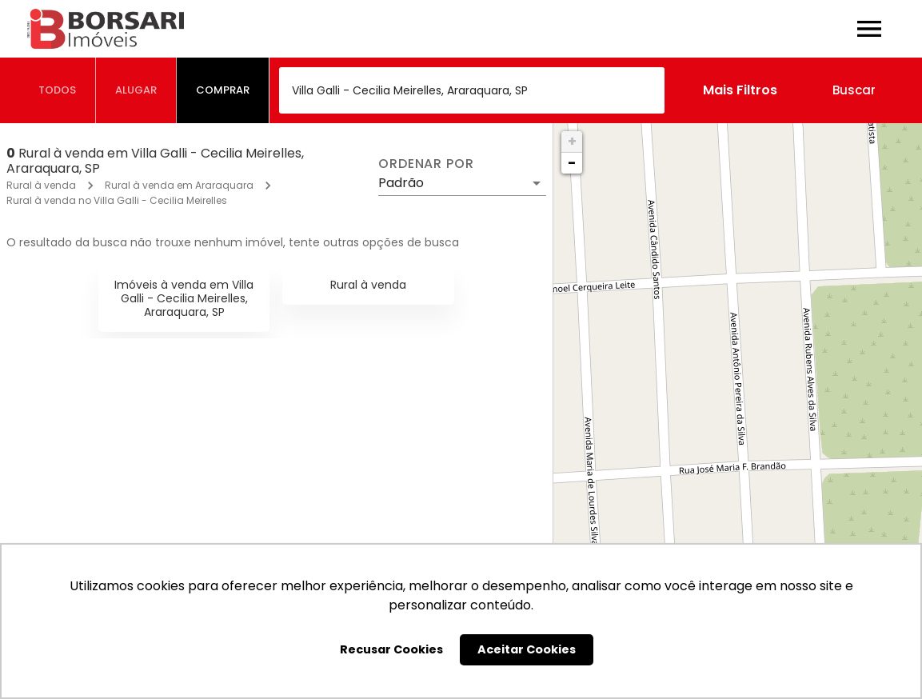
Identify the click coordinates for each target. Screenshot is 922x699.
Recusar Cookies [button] (391, 649)
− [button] (572, 163)
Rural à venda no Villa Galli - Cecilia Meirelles (116, 200)
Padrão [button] (401, 183)
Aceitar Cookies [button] (526, 649)
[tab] (57, 90)
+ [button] (572, 141)
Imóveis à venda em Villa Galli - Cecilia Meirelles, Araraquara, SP (183, 298)
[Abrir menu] (869, 28)
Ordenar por (426, 164)
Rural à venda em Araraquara (179, 185)
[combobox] (472, 90)
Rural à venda (41, 185)
